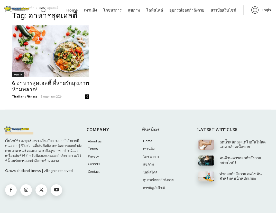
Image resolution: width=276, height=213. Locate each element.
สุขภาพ (18, 74)
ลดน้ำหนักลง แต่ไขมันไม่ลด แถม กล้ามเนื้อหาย (242, 144)
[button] (43, 10)
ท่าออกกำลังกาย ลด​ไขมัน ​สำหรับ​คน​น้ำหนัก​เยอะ (240, 176)
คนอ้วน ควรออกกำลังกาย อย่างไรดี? (240, 160)
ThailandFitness (24, 96)
